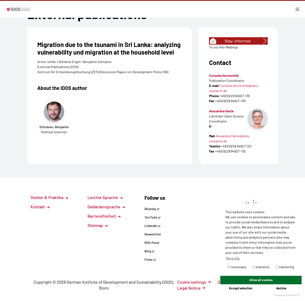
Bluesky (151, 209)
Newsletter (152, 234)
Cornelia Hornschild (223, 75)
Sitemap (97, 225)
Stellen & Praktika (49, 197)
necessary (237, 267)
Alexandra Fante (221, 111)
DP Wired (293, 295)
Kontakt (40, 206)
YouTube (152, 217)
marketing (285, 267)
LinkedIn (152, 226)
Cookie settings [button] (194, 282)
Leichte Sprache (105, 197)
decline (281, 288)
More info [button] (233, 258)
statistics (261, 267)
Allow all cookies (261, 280)
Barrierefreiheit (104, 216)
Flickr (150, 259)
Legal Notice (191, 287)
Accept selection (240, 288)
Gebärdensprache (106, 206)
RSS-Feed (151, 243)
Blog (149, 251)
